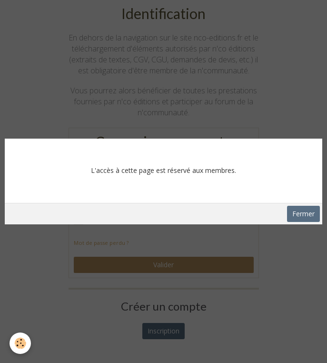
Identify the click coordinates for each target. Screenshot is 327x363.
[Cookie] (20, 343)
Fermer (303, 213)
